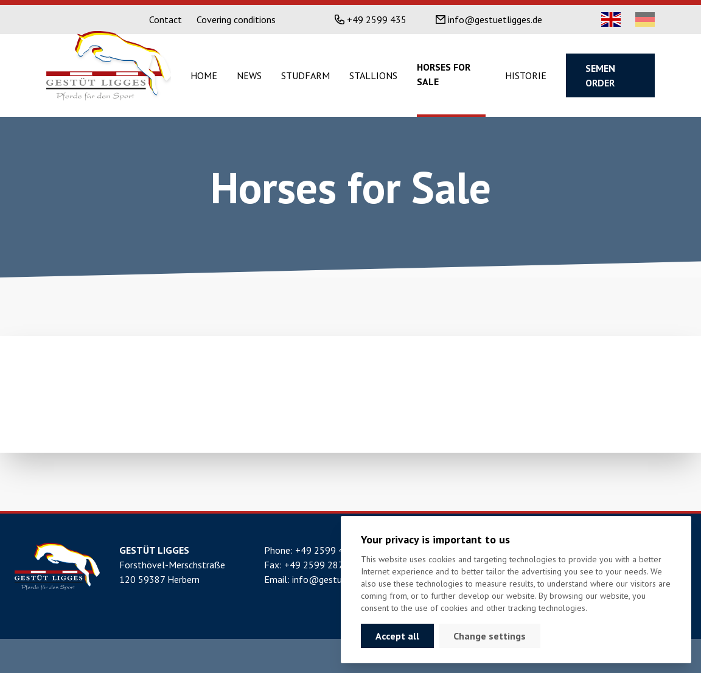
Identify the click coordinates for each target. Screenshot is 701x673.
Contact (165, 19)
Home (203, 75)
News (249, 75)
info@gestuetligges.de (495, 19)
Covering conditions (236, 19)
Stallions (373, 75)
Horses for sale (443, 74)
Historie (525, 75)
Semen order (600, 75)
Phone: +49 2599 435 (309, 550)
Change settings (489, 636)
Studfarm (305, 75)
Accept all (397, 636)
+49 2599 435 (376, 19)
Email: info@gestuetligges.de (325, 579)
